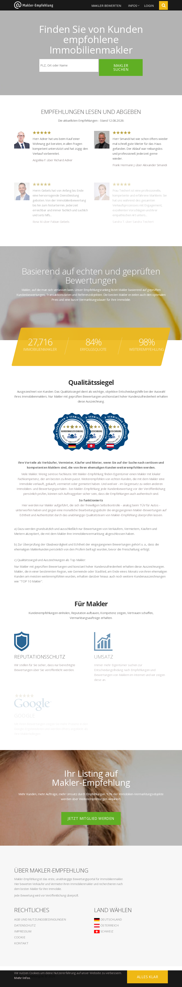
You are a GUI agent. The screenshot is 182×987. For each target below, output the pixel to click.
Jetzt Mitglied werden (91, 818)
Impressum (22, 931)
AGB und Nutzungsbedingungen (40, 919)
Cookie (19, 937)
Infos (132, 5)
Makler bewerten (106, 5)
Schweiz (103, 931)
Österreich (106, 925)
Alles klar (147, 976)
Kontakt (21, 943)
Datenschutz (25, 925)
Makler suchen (121, 67)
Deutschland (108, 919)
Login (149, 5)
